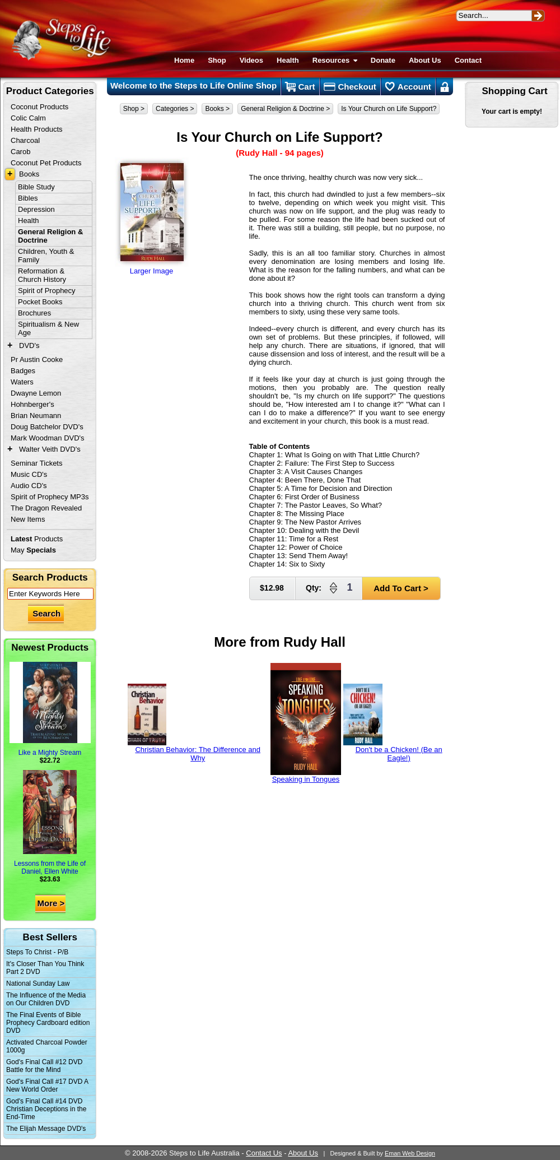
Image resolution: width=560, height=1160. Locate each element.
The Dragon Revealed (46, 508)
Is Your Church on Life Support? (388, 109)
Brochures (34, 313)
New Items (28, 519)
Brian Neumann (36, 415)
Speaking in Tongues (305, 723)
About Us (425, 60)
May (33, 550)
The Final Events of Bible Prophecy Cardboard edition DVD (48, 1022)
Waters (22, 382)
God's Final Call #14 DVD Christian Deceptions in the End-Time (46, 1109)
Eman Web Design (410, 1153)
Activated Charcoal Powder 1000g (46, 1046)
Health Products (37, 129)
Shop (217, 60)
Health (288, 60)
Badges (23, 370)
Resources (334, 60)
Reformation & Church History (42, 275)
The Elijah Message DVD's (46, 1129)
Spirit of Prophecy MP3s (49, 497)
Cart (299, 87)
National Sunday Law (37, 983)
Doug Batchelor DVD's (47, 427)
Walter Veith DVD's (50, 449)
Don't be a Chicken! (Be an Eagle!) (392, 723)
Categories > (175, 109)
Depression (36, 209)
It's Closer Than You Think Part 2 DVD (45, 968)
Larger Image (152, 216)
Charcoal (25, 140)
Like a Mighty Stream (50, 709)
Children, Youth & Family (46, 255)
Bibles (28, 198)
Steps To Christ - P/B (37, 952)
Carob (20, 151)
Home (184, 60)
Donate (383, 60)
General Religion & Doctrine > (285, 109)
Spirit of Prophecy (47, 290)
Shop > (133, 109)
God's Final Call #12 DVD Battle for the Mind (44, 1066)
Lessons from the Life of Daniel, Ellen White (50, 822)
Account (408, 87)
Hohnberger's (32, 404)
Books (29, 174)
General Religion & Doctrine (50, 236)
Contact (468, 60)
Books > (217, 109)
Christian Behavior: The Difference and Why (194, 723)
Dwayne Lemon (36, 393)
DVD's (29, 345)
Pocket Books (40, 302)
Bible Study (36, 187)
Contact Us (264, 1153)
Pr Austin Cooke (37, 359)
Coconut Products (39, 107)
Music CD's (29, 474)
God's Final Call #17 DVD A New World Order (47, 1085)
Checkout (350, 87)
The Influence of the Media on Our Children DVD (46, 999)
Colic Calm (28, 118)
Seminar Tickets (36, 463)
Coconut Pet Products (46, 163)
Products (37, 539)
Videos (251, 60)
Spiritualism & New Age (48, 328)
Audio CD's (29, 485)
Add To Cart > (401, 588)
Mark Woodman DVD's (48, 438)
